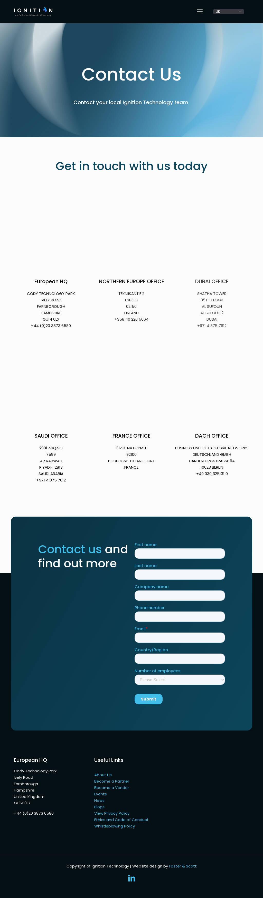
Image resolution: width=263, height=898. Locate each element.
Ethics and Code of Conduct (121, 819)
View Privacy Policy (111, 813)
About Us (103, 774)
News (99, 800)
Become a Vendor (111, 787)
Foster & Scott (183, 866)
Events (100, 794)
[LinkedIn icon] (131, 879)
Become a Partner (111, 781)
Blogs (99, 807)
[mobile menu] (199, 11)
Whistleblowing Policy (114, 826)
